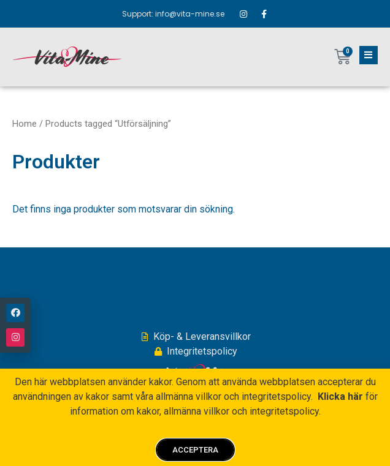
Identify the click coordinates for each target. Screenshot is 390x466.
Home (24, 123)
